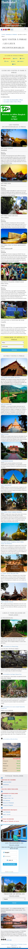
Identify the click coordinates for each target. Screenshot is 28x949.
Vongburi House (7, 461)
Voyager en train (7, 795)
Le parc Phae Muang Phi (9, 573)
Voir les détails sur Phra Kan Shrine (10, 739)
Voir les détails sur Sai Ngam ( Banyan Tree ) (12, 674)
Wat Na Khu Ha (6, 404)
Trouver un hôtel (7, 782)
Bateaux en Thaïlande (8, 803)
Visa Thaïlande (6, 812)
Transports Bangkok (8, 805)
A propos (25, 944)
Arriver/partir (7, 58)
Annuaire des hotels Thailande (7, 944)
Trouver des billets (9, 864)
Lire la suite (9, 940)
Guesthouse (6, 784)
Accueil (3, 34)
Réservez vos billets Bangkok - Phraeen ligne (14, 116)
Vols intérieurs (6, 800)
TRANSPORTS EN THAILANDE (9, 793)
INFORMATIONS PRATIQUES (9, 809)
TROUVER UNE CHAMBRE (8, 779)
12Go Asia (9, 871)
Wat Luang (5, 434)
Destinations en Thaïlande (11, 34)
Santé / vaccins (6, 814)
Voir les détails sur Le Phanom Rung (10, 646)
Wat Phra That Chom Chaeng (11, 512)
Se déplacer (20, 61)
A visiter (22, 58)
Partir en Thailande (18, 944)
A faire (6, 61)
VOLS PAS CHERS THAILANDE (9, 789)
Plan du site (14, 945)
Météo (13, 61)
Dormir (15, 58)
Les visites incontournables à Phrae (13, 100)
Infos (14, 64)
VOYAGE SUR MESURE (7, 819)
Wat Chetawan (6, 485)
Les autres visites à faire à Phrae (12, 101)
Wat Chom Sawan (7, 602)
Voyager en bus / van (8, 798)
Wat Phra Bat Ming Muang (10, 377)
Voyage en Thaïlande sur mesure (11, 821)
